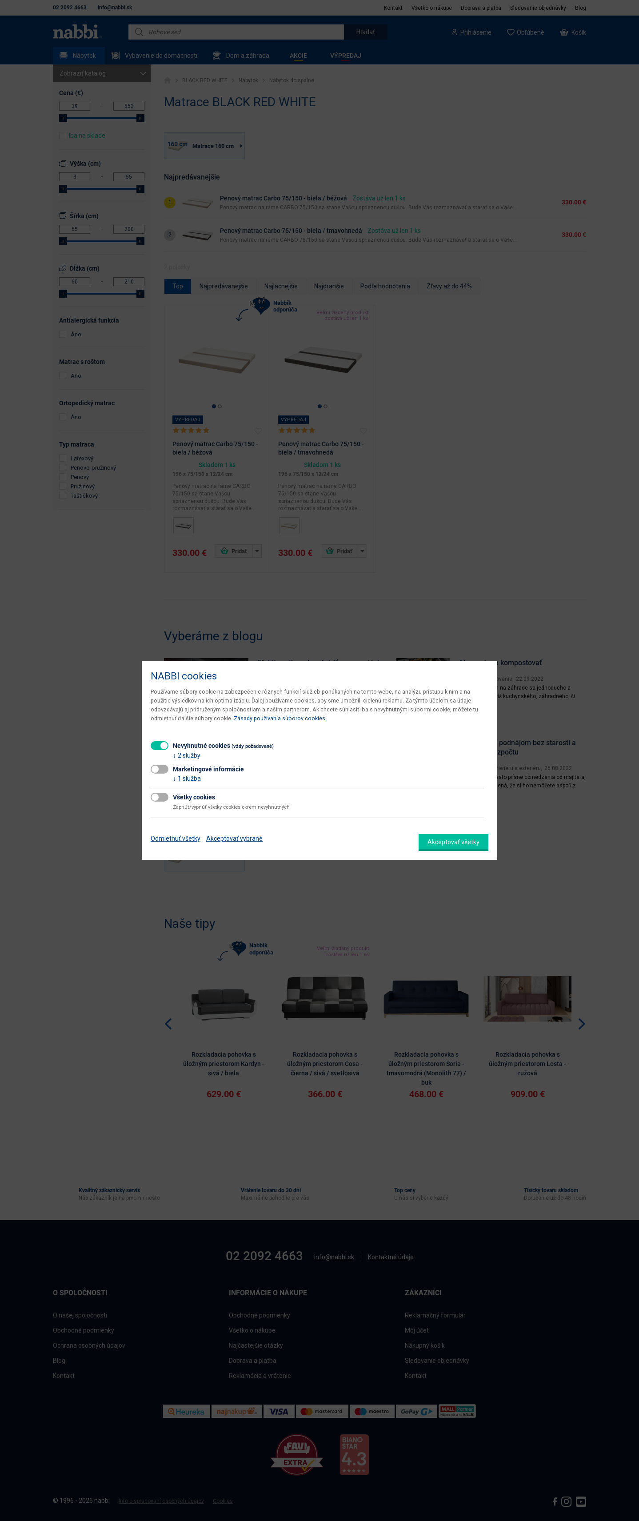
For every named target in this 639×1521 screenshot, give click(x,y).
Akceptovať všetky (453, 842)
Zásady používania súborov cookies (279, 718)
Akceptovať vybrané (234, 838)
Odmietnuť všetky (175, 838)
